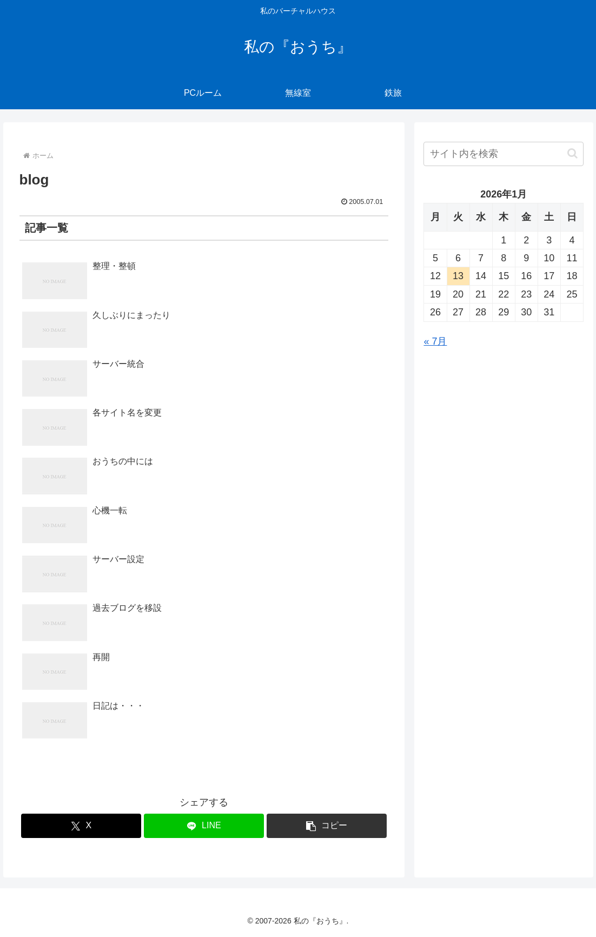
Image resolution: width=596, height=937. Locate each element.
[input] (503, 154)
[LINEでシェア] (204, 826)
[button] (327, 826)
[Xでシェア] (81, 826)
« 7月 (435, 341)
